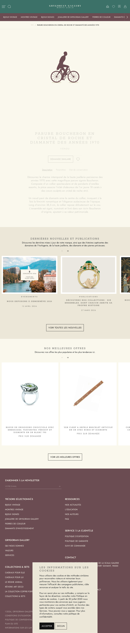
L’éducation (71, 509)
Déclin (61, 626)
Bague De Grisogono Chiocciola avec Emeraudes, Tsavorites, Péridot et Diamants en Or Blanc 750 (30, 430)
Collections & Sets (15, 596)
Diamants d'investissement (19, 528)
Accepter (47, 626)
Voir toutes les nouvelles (65, 327)
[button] (127, 17)
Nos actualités (73, 504)
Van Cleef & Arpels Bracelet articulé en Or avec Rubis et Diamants (88, 428)
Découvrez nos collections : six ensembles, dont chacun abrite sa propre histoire (88, 303)
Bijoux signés (47, 17)
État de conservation (78, 169)
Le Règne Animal (13, 582)
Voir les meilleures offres (65, 457)
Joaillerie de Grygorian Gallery (73, 17)
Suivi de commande (75, 545)
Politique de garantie (76, 541)
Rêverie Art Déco (14, 586)
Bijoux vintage (10, 17)
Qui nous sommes (14, 545)
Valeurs (9, 550)
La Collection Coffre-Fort (19, 591)
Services (9, 555)
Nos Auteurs (72, 514)
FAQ (67, 519)
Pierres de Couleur (101, 17)
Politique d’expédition (77, 536)
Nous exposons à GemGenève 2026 (29, 301)
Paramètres (61, 169)
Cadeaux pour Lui (14, 577)
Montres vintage (29, 17)
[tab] (47, 169)
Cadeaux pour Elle (15, 572)
